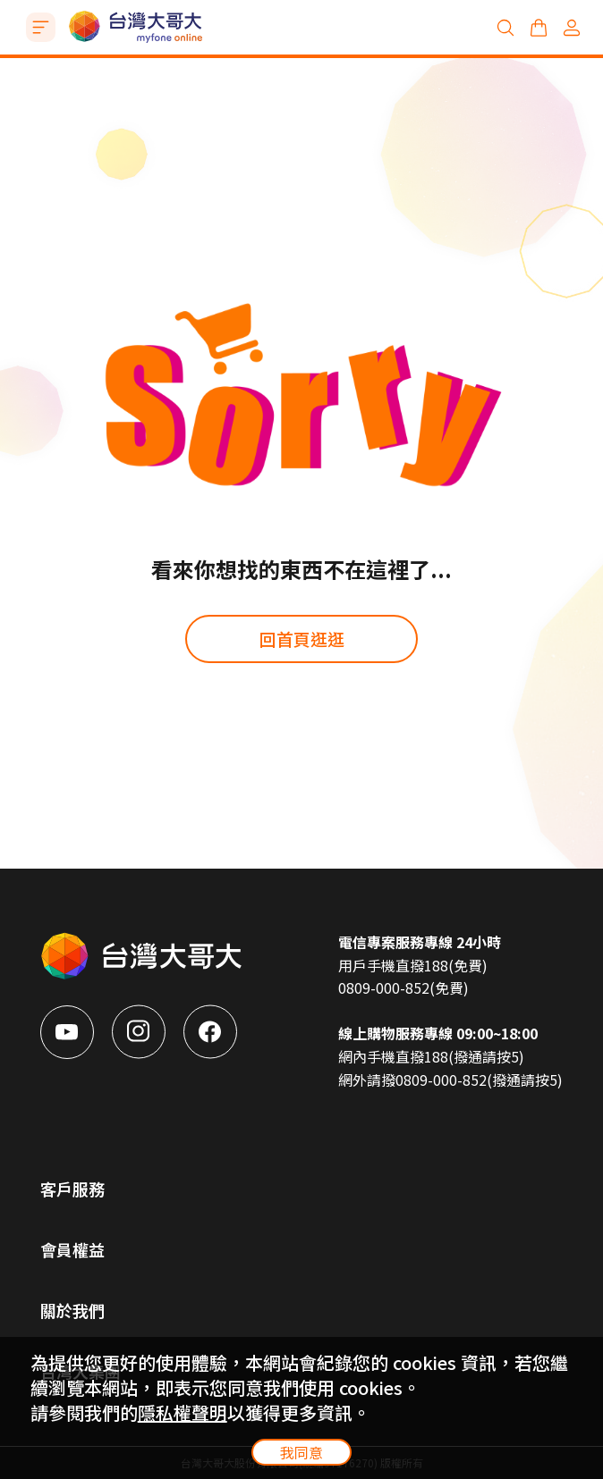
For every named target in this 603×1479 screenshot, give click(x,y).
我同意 (301, 1452)
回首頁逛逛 (301, 638)
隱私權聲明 (182, 1412)
